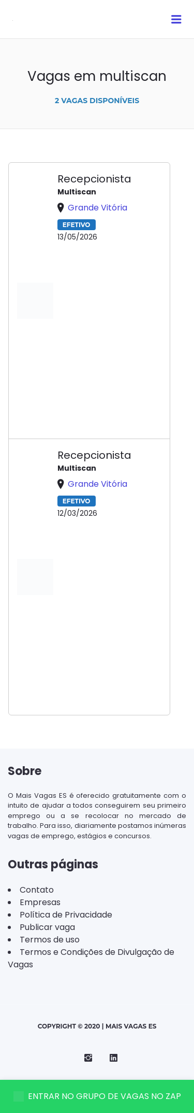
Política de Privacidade (66, 915)
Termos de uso (50, 940)
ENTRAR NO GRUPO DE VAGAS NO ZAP (97, 1096)
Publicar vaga (47, 927)
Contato (37, 890)
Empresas (40, 902)
